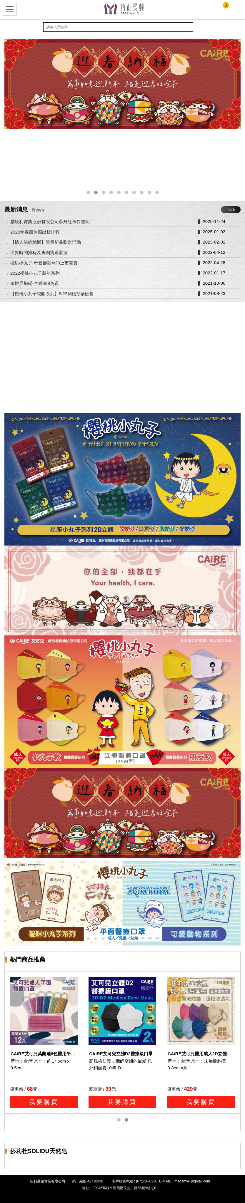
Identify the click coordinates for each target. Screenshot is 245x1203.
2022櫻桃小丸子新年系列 (35, 273)
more (231, 209)
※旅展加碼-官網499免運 (34, 283)
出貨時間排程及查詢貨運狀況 (39, 252)
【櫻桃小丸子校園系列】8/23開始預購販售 (52, 293)
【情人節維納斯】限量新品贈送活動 (45, 242)
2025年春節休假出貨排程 (35, 231)
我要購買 (44, 1102)
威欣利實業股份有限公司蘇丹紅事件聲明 (50, 221)
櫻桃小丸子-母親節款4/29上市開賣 (44, 262)
